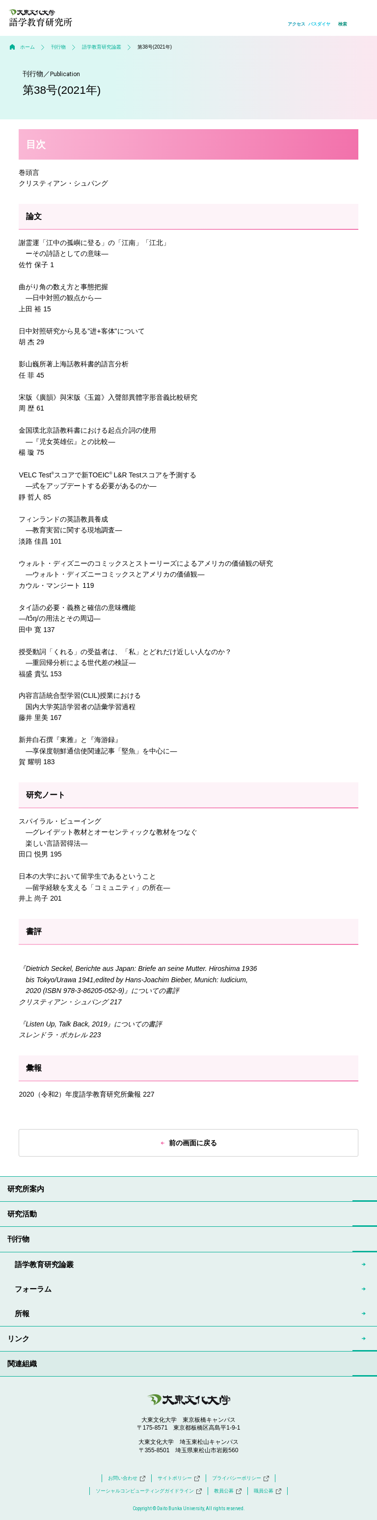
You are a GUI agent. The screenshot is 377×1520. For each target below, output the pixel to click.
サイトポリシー (179, 1478)
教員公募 (228, 1491)
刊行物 (58, 47)
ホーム (27, 47)
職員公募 (267, 1491)
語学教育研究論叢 (101, 47)
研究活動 (22, 1214)
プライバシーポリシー (240, 1478)
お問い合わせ (126, 1478)
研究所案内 (25, 1189)
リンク (18, 1338)
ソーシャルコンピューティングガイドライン (149, 1491)
